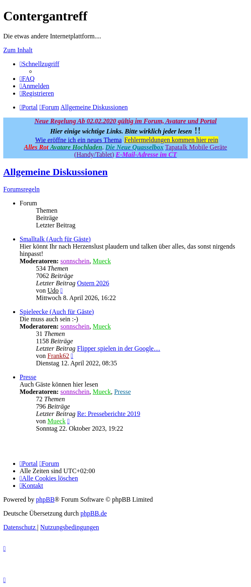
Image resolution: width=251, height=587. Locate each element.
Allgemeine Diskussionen (55, 172)
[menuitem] (27, 78)
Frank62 (58, 355)
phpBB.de (94, 513)
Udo (53, 290)
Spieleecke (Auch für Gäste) (57, 311)
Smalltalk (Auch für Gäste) (55, 239)
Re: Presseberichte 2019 (108, 413)
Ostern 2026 (93, 283)
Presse (28, 377)
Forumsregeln (21, 189)
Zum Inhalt (18, 50)
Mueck (102, 261)
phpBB (45, 499)
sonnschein (75, 261)
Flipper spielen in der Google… (118, 348)
